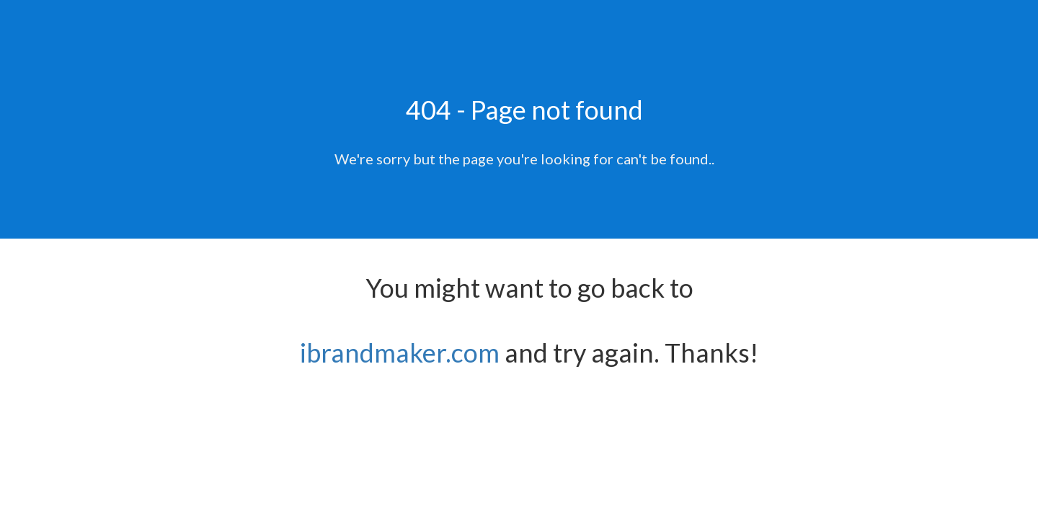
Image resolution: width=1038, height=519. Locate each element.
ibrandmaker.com (400, 352)
